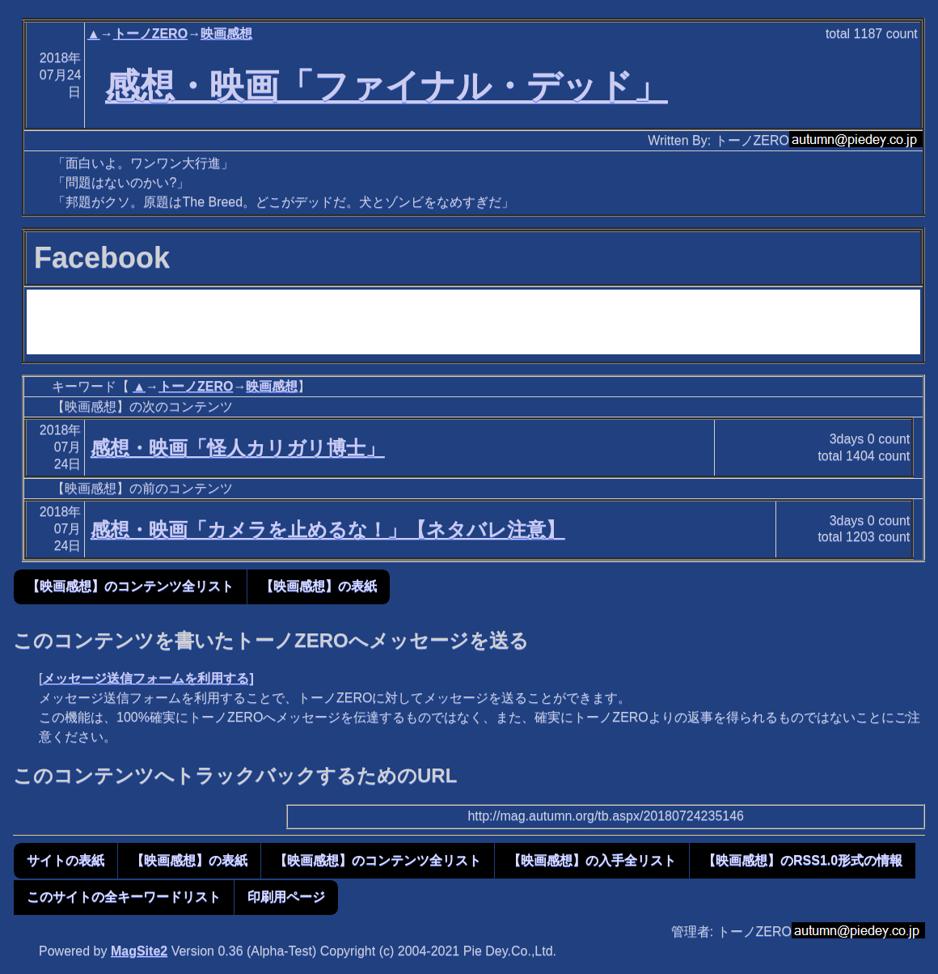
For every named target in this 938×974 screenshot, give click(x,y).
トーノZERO (150, 33)
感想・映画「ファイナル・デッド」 (386, 85)
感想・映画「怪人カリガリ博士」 (238, 448)
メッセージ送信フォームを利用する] (147, 678)
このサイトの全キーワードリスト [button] (124, 897)
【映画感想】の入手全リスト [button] (592, 860)
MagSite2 (139, 951)
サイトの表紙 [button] (65, 860)
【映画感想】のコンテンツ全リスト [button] (130, 586)
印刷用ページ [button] (286, 897)
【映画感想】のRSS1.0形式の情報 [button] (802, 860)
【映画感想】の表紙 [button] (318, 586)
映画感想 (226, 33)
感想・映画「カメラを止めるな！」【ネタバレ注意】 (328, 529)
